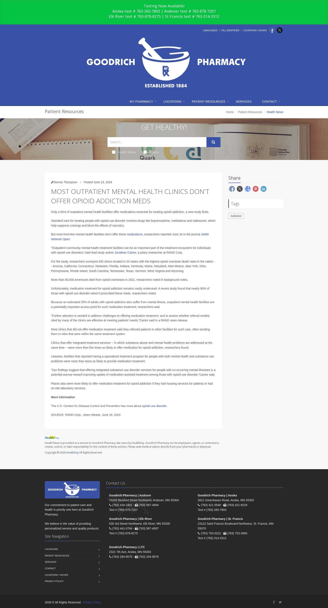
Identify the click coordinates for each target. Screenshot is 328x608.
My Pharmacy (141, 101)
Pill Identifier (230, 30)
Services (244, 101)
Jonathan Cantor (125, 252)
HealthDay (72, 452)
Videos (151, 152)
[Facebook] (272, 30)
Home (230, 112)
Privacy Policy (54, 581)
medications (135, 234)
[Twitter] (280, 30)
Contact (269, 101)
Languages (210, 30)
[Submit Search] (213, 142)
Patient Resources (208, 101)
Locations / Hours (255, 30)
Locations (172, 101)
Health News (124, 152)
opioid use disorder (154, 406)
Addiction (236, 216)
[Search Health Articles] (157, 142)
